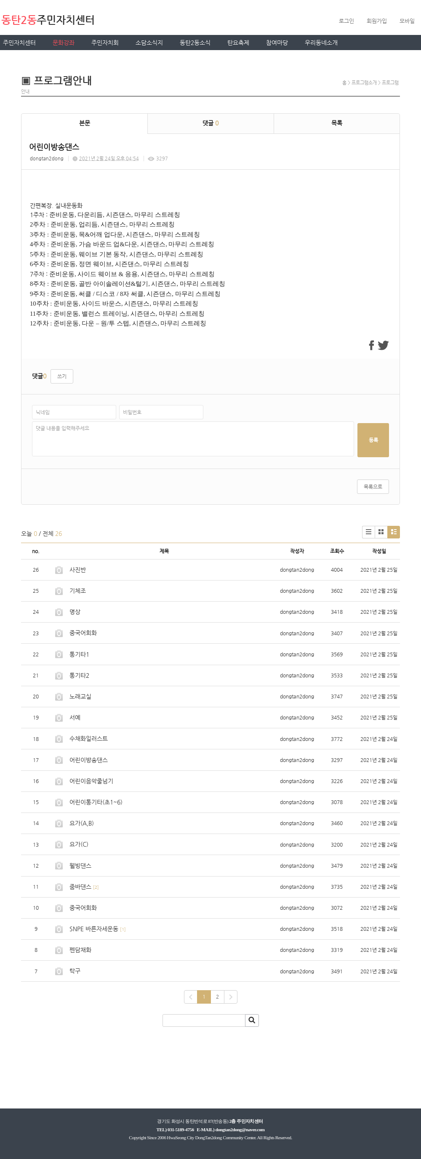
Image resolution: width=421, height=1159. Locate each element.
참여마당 (277, 42)
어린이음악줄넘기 (91, 781)
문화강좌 (64, 42)
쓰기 (62, 376)
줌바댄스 (80, 886)
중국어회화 (83, 632)
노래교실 (80, 696)
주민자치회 (105, 42)
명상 (74, 611)
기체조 (77, 590)
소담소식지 (149, 42)
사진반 (77, 569)
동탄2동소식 (195, 42)
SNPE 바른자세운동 (93, 928)
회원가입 (377, 21)
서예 (74, 717)
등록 (373, 440)
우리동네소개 (321, 42)
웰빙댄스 (80, 865)
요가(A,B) (81, 823)
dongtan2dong (47, 158)
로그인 (346, 21)
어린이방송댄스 (88, 760)
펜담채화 (80, 949)
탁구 (74, 970)
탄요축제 (238, 42)
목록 (336, 123)
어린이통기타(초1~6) (96, 802)
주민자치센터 (19, 42)
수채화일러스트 (88, 738)
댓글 (210, 123)
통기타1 (79, 654)
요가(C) (78, 844)
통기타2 (79, 675)
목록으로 (373, 487)
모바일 (407, 21)
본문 (84, 123)
